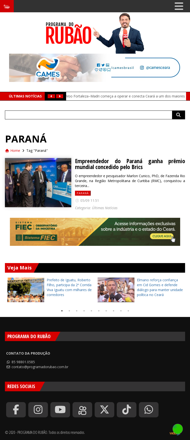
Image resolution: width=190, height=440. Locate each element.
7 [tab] (106, 310)
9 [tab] (120, 310)
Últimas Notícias (104, 207)
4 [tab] (84, 310)
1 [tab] (61, 310)
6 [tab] (98, 310)
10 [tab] (128, 310)
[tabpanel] (50, 290)
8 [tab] (113, 310)
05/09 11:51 (87, 200)
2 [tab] (69, 310)
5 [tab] (91, 310)
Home (12, 150)
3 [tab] (76, 310)
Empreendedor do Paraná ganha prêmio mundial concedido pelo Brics (130, 164)
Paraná (83, 193)
